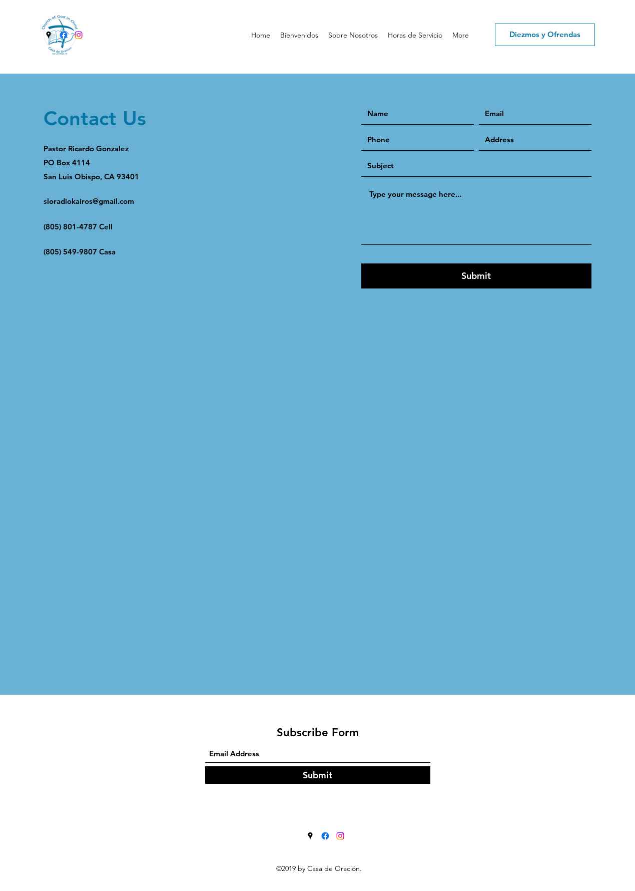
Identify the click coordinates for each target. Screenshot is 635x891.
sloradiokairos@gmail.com (89, 201)
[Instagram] (79, 35)
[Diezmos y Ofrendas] (545, 35)
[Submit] (476, 275)
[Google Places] (49, 35)
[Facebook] (64, 35)
